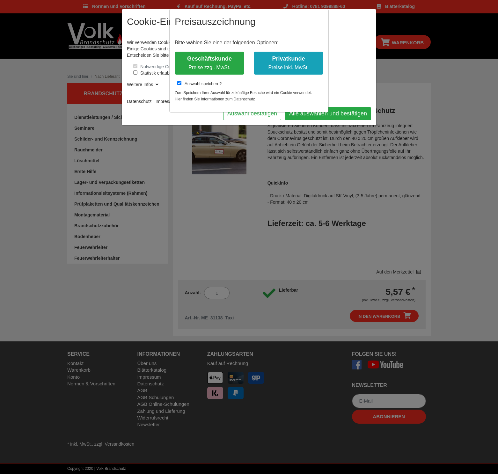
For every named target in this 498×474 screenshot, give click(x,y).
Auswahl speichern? (199, 83)
